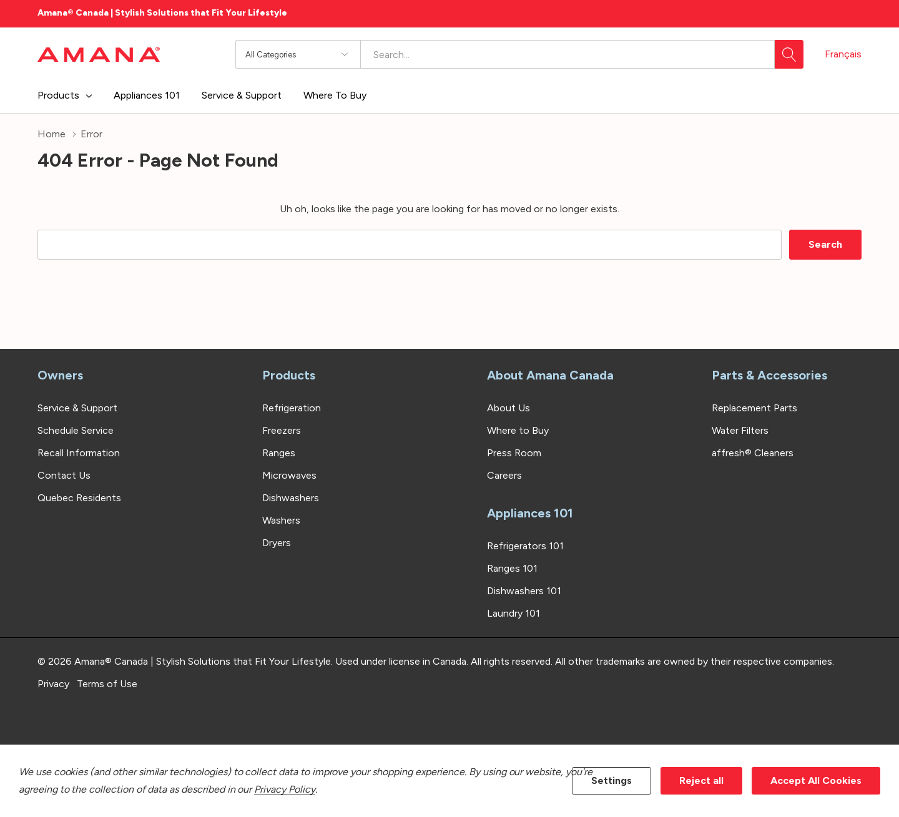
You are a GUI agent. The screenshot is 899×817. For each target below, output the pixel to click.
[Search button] (789, 54)
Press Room (514, 453)
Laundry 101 (513, 613)
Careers (504, 475)
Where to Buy (518, 430)
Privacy (53, 684)
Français (843, 54)
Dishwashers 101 (524, 591)
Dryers (276, 543)
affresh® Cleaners (752, 453)
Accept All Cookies (816, 780)
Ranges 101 (512, 568)
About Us (508, 408)
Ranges (278, 453)
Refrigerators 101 (525, 546)
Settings (611, 780)
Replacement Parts (754, 408)
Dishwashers (290, 498)
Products (58, 95)
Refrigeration (291, 408)
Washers (281, 520)
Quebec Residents (79, 498)
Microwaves (289, 475)
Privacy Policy (284, 789)
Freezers (281, 430)
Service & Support (77, 408)
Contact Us (64, 475)
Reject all (701, 780)
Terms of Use (107, 684)
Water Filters (740, 430)
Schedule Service (75, 430)
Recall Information (78, 453)
